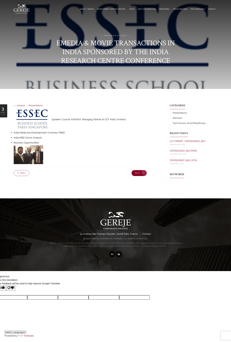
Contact (146, 233)
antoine (21, 105)
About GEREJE (87, 9)
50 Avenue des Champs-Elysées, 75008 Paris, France (108, 233)
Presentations (36, 105)
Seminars (177, 118)
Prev (21, 173)
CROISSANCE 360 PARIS (183, 150)
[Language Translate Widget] (15, 332)
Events (212, 9)
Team (131, 9)
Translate (26, 335)
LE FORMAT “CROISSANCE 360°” (188, 141)
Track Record (180, 9)
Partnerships (198, 9)
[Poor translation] (10, 287)
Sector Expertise (147, 9)
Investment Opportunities (111, 9)
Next (139, 173)
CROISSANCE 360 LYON (183, 160)
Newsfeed (164, 9)
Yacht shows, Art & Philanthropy (189, 123)
